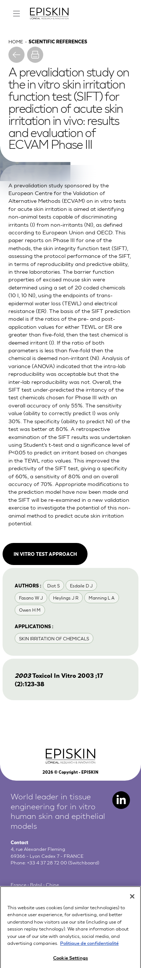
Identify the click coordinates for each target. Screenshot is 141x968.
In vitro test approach (45, 553)
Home (15, 41)
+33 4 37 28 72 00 (47, 862)
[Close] (132, 900)
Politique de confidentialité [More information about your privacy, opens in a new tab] (89, 947)
